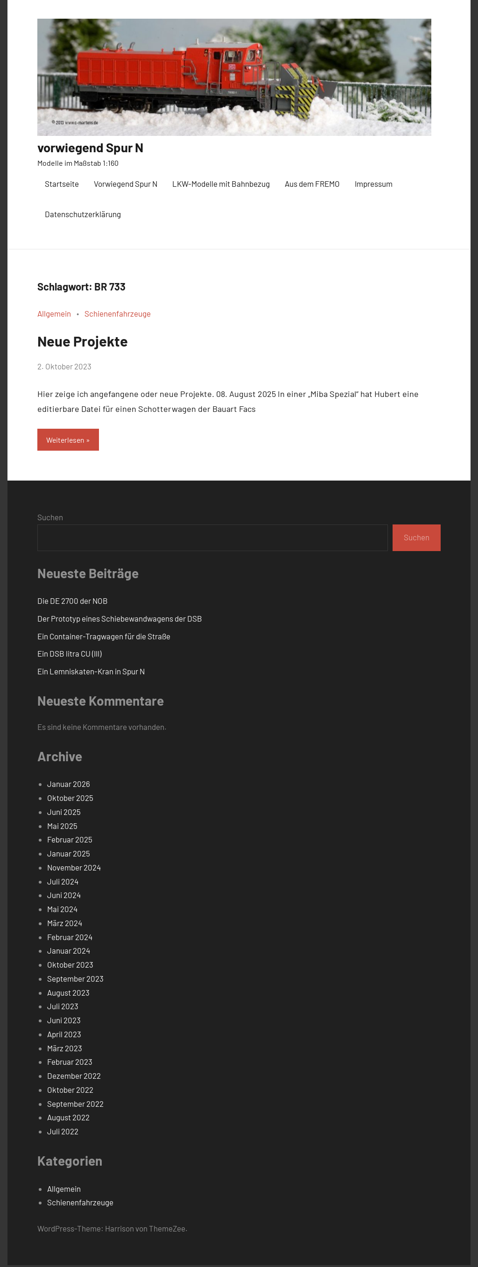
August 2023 (68, 993)
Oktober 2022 (70, 1091)
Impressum (374, 183)
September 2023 (75, 979)
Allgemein (54, 313)
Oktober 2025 (70, 799)
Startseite (62, 183)
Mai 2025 (62, 827)
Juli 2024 (62, 882)
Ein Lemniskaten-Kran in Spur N (91, 673)
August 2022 (68, 1119)
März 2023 (64, 1049)
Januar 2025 (68, 855)
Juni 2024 (64, 896)
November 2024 (74, 868)
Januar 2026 (68, 785)
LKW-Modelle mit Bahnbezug (221, 183)
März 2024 (64, 924)
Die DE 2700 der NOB (72, 602)
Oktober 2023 (70, 966)
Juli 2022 (62, 1133)
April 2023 (64, 1035)
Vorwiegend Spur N (125, 183)
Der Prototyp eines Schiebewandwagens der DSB (119, 619)
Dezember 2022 (74, 1077)
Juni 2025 (64, 813)
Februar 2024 (69, 938)
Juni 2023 (64, 1021)
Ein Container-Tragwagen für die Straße (103, 637)
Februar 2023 (69, 1063)
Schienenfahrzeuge (117, 313)
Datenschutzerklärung (83, 214)
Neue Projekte (96, 339)
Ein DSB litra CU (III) (69, 655)
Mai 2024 (62, 910)
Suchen (50, 518)
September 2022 (75, 1105)
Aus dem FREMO (312, 183)
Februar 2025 (69, 841)
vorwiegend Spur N (99, 146)
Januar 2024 (68, 952)
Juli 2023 (62, 1007)
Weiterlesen (67, 440)
